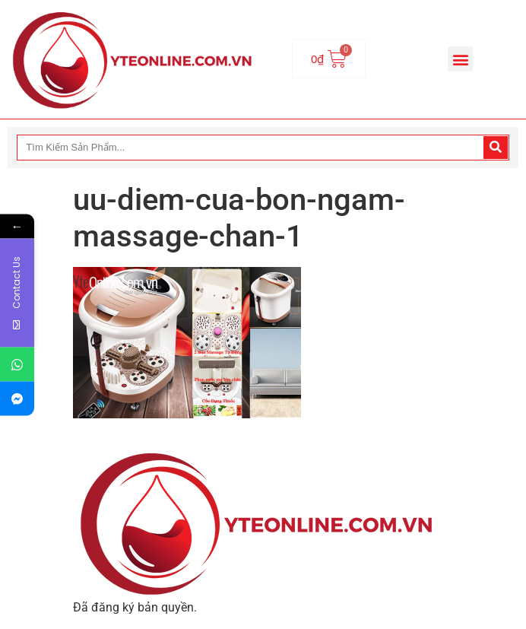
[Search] (496, 147)
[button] (460, 58)
